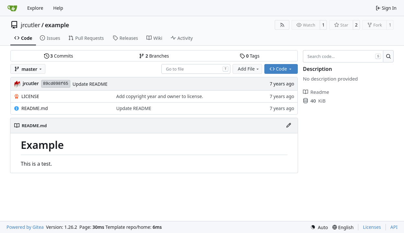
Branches (154, 56)
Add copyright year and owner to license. (159, 96)
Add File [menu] (249, 69)
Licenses (372, 227)
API (394, 227)
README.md (34, 108)
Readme (316, 92)
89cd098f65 (55, 83)
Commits (58, 56)
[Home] (12, 8)
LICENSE (30, 96)
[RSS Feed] (282, 25)
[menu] (319, 227)
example (57, 25)
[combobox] (195, 69)
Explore (35, 8)
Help (58, 8)
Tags (250, 56)
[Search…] (388, 56)
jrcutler (30, 25)
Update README (90, 84)
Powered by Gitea (25, 227)
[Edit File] (288, 125)
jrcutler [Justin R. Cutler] (31, 83)
